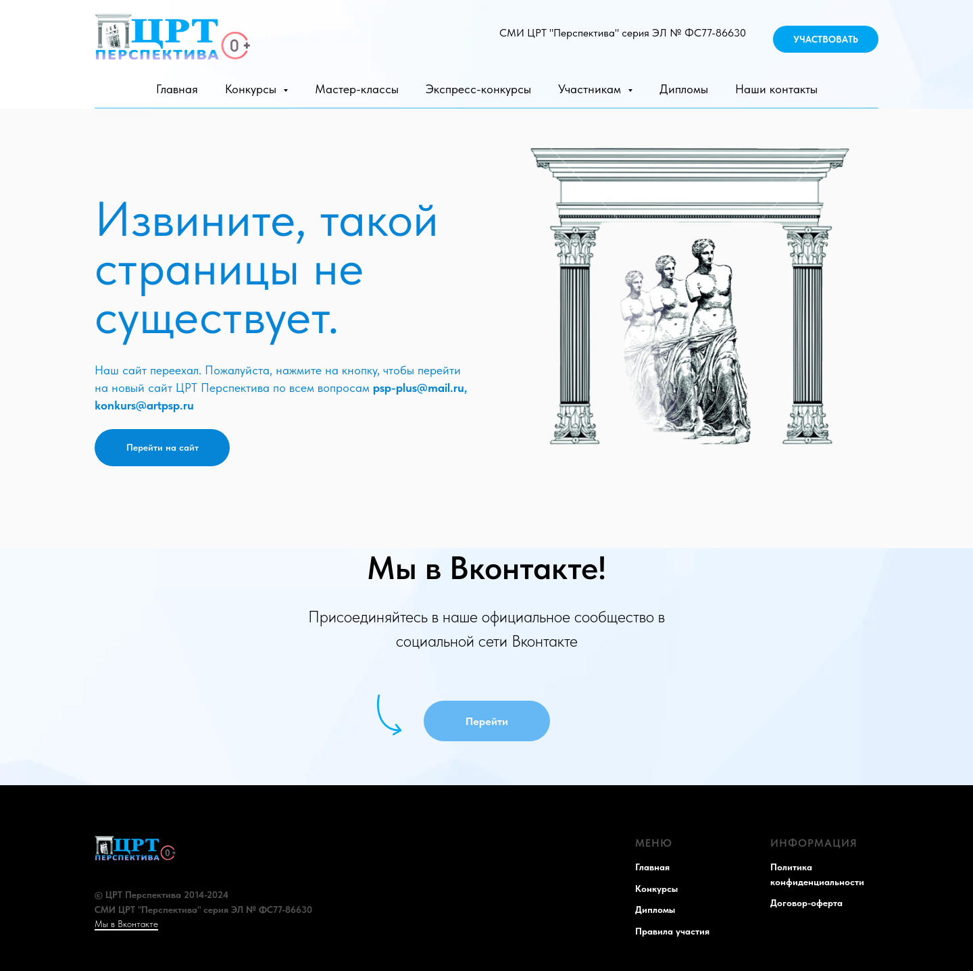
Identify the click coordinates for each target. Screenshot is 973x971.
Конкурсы (656, 888)
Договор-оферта (806, 902)
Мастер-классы (357, 89)
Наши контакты (776, 89)
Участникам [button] (591, 89)
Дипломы (683, 89)
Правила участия (672, 931)
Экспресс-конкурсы (478, 89)
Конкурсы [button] (252, 89)
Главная (177, 89)
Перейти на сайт (162, 447)
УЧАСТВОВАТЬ (825, 39)
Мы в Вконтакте (126, 923)
